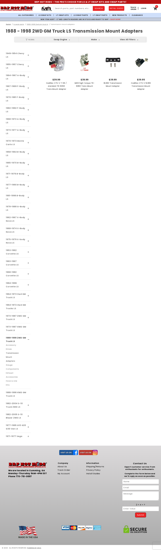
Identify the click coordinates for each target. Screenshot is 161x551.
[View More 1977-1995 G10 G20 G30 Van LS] (28, 427)
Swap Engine (60, 39)
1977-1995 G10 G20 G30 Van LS (16, 427)
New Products (119, 15)
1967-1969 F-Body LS (15, 88)
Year (127, 39)
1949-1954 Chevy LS (15, 55)
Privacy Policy (93, 470)
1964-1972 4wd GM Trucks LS (16, 307)
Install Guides (93, 473)
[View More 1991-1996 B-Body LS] (28, 197)
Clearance (137, 15)
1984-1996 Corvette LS (12, 285)
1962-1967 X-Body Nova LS (15, 219)
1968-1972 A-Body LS (15, 121)
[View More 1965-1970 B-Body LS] (28, 164)
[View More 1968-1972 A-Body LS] (28, 121)
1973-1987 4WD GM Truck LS (16, 328)
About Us (62, 466)
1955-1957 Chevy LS (15, 66)
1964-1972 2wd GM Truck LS (16, 296)
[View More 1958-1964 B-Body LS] (28, 154)
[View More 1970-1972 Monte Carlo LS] (28, 143)
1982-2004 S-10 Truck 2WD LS (14, 405)
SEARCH (99, 8)
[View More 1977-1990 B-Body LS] (28, 186)
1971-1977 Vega (14, 436)
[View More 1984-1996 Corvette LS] (28, 285)
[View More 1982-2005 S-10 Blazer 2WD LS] (28, 416)
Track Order (64, 470)
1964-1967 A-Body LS (15, 77)
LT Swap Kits (62, 15)
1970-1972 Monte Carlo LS (15, 143)
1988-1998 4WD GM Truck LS (16, 394)
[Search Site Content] (73, 8)
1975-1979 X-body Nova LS (15, 241)
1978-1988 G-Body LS (15, 208)
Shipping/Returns (95, 466)
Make (94, 39)
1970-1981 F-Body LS (15, 99)
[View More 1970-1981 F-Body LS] (28, 99)
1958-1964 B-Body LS (15, 154)
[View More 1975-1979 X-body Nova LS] (28, 241)
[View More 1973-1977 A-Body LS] (28, 132)
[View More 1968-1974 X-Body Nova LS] (28, 230)
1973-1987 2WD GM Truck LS (16, 318)
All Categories (26, 15)
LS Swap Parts (81, 15)
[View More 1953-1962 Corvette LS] (28, 252)
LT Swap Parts (100, 15)
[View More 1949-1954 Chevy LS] (28, 55)
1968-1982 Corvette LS (12, 274)
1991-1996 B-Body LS (15, 197)
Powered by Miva (34, 548)
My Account (64, 473)
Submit (140, 515)
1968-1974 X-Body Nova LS (15, 230)
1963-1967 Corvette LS (12, 263)
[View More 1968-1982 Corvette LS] (28, 274)
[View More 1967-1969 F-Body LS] (28, 88)
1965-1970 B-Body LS (15, 164)
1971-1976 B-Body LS (15, 175)
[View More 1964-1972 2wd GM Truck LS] (28, 296)
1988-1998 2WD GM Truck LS (16, 339)
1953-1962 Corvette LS (12, 252)
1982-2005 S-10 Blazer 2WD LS (14, 416)
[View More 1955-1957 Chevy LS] (28, 66)
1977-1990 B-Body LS (15, 186)
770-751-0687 (24, 476)
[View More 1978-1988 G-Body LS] (28, 208)
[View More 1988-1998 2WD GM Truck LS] (28, 339)
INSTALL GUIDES (116, 8)
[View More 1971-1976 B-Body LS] (28, 175)
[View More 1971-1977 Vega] (28, 436)
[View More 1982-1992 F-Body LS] (28, 110)
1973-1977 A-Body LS (15, 132)
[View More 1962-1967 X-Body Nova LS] (28, 219)
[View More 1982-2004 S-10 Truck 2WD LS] (28, 405)
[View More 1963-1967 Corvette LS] (28, 263)
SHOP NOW (115, 19)
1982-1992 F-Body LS (15, 110)
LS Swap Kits (45, 15)
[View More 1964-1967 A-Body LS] (28, 77)
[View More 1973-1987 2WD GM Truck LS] (28, 317)
